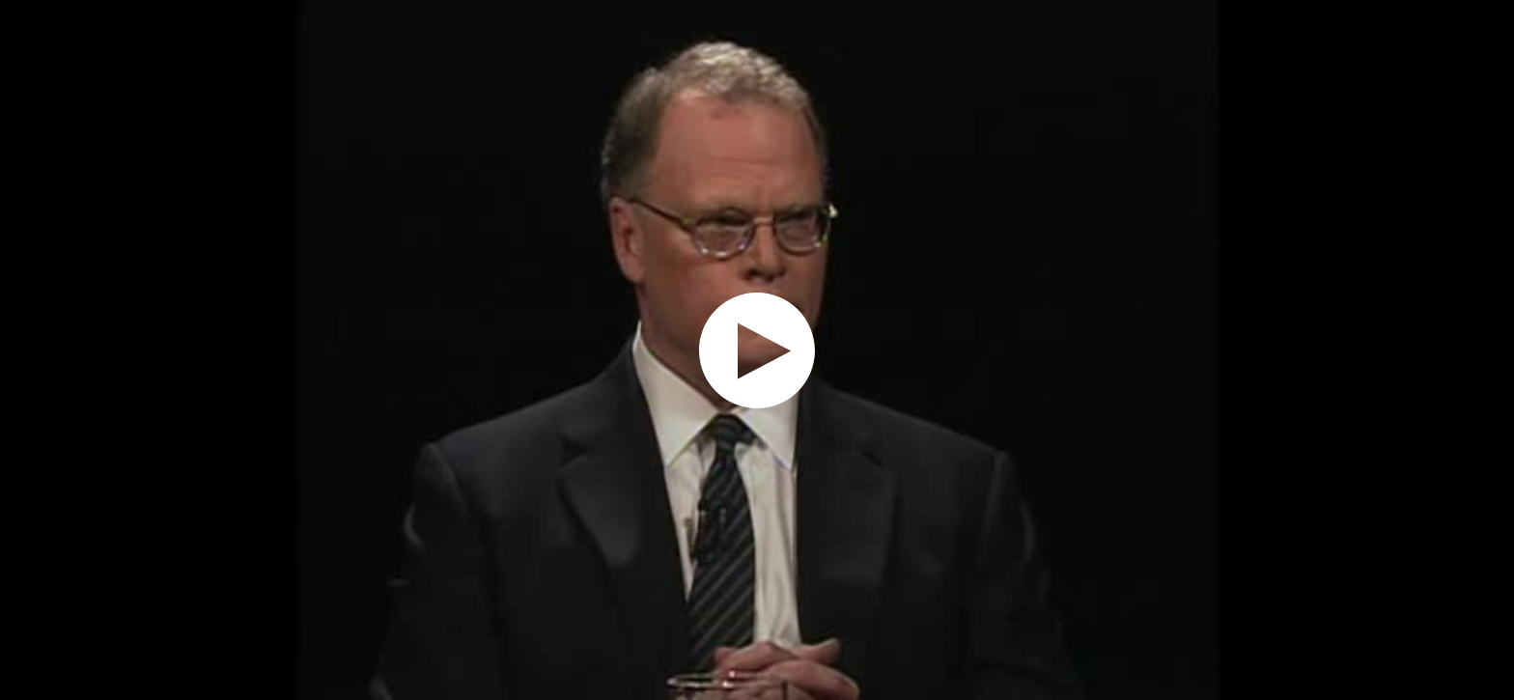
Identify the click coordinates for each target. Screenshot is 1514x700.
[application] (757, 350)
